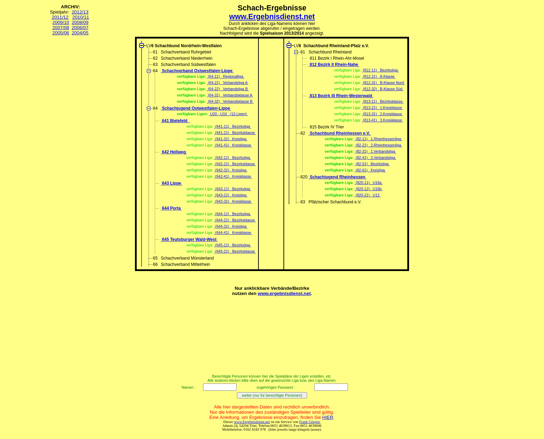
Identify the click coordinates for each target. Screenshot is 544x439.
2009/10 (60, 22)
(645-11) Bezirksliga (232, 245)
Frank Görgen (309, 422)
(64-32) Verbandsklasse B (230, 101)
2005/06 (60, 32)
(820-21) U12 (368, 195)
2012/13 (80, 12)
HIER (327, 417)
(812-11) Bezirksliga (380, 70)
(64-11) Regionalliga (225, 76)
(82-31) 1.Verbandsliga (375, 151)
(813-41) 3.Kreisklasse (382, 120)
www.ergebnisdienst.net (284, 293)
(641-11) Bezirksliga (232, 126)
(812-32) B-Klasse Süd (382, 89)
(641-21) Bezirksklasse (235, 132)
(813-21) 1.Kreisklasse (382, 107)
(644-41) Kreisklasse (233, 232)
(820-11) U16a (369, 182)
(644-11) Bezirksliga (232, 214)
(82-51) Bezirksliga (372, 164)
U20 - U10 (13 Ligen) (228, 114)
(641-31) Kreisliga (230, 139)
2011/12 (60, 17)
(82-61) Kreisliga (370, 170)
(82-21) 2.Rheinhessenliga (378, 145)
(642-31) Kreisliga (230, 170)
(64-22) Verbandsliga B (228, 89)
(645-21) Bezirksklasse (235, 251)
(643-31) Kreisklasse (233, 201)
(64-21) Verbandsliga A (227, 83)
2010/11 (81, 17)
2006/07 (80, 27)
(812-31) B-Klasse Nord (383, 83)
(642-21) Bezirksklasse (235, 164)
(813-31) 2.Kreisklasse (382, 114)
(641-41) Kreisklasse (233, 145)
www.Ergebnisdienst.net (272, 16)
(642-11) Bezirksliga (232, 157)
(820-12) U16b (369, 189)
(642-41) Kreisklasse (233, 176)
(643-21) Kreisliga (230, 195)
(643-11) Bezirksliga (232, 189)
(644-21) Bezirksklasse (235, 220)
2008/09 (80, 22)
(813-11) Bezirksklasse (382, 101)
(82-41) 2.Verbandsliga (375, 157)
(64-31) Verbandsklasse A (230, 95)
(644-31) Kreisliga (230, 226)
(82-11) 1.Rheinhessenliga (378, 139)
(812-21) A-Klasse (379, 76)
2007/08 (60, 27)
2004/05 (80, 32)
